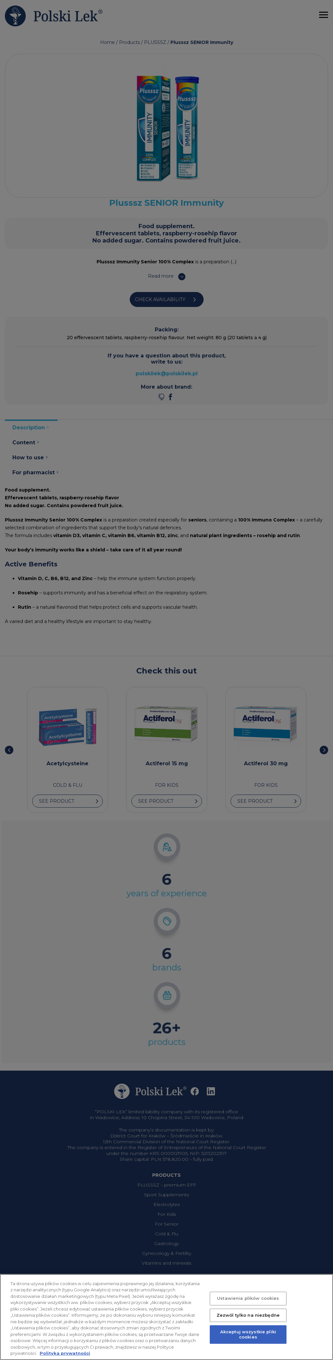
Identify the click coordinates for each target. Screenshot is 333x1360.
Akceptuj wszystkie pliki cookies (248, 1343)
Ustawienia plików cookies (248, 1306)
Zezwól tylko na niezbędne (248, 1323)
